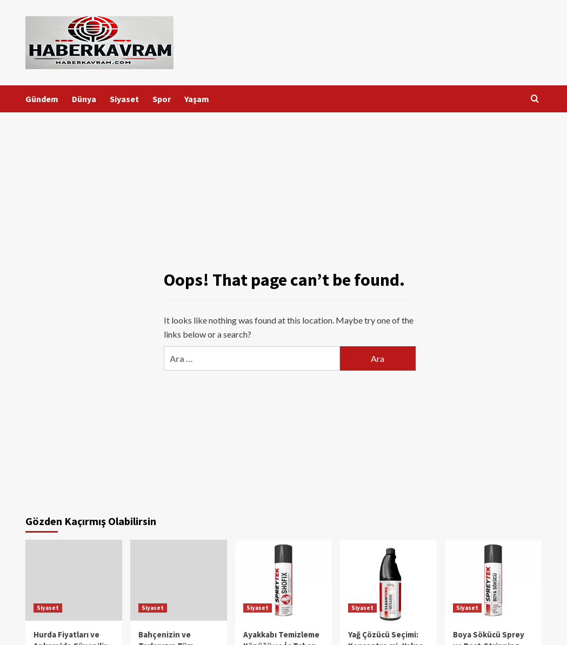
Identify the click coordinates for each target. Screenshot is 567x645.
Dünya (84, 98)
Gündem (41, 98)
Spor (161, 98)
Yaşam (196, 98)
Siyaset (124, 98)
